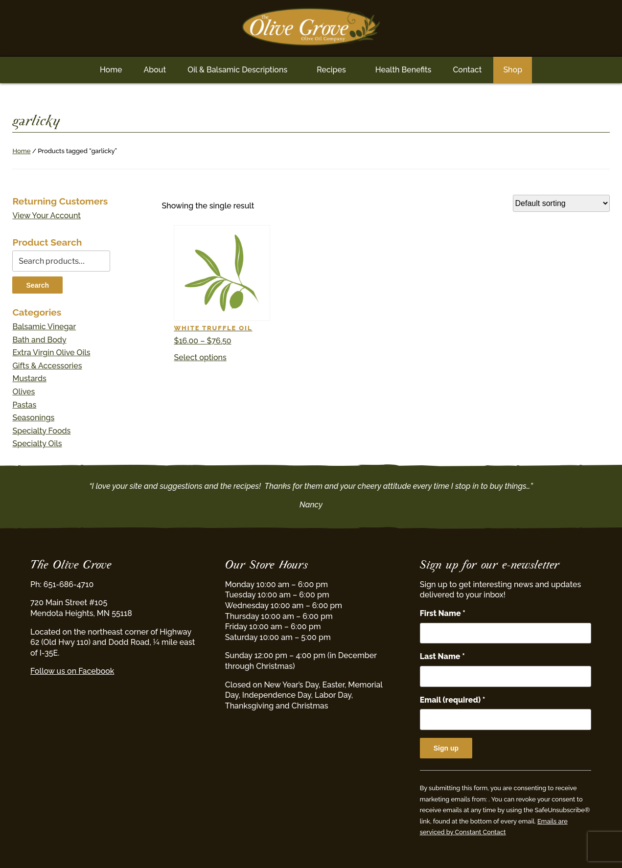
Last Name (442, 656)
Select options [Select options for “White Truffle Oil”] (200, 357)
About (154, 69)
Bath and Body (39, 339)
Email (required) (452, 700)
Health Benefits (403, 69)
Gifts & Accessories (47, 365)
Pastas (24, 405)
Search (37, 285)
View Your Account (46, 215)
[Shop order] (561, 203)
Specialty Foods (41, 430)
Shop (512, 69)
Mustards (29, 378)
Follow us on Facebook (72, 671)
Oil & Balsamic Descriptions (237, 69)
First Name (442, 613)
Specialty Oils (37, 443)
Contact (467, 69)
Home (111, 69)
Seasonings (33, 417)
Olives (23, 391)
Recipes (331, 69)
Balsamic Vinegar (44, 326)
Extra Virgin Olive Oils (51, 352)
